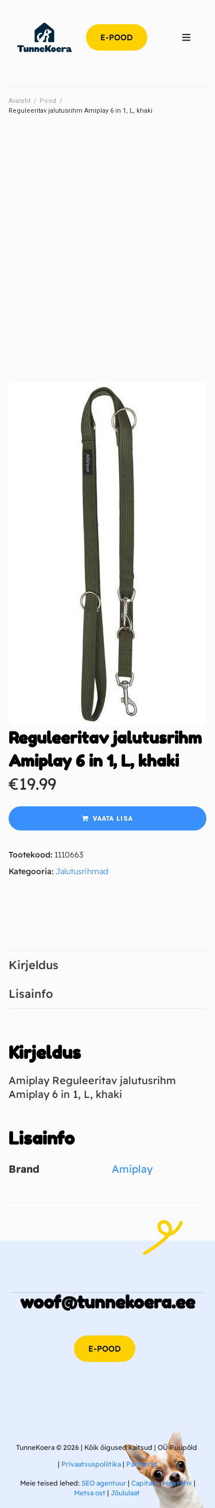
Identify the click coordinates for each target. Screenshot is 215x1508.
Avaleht (19, 101)
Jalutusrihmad (82, 871)
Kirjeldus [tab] (33, 965)
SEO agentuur (103, 1483)
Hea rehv (177, 1483)
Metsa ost (89, 1492)
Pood (48, 101)
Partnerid (141, 1464)
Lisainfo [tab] (31, 993)
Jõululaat (125, 1492)
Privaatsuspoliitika (91, 1464)
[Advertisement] (107, 241)
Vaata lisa (113, 818)
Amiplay (132, 1169)
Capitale (144, 1483)
